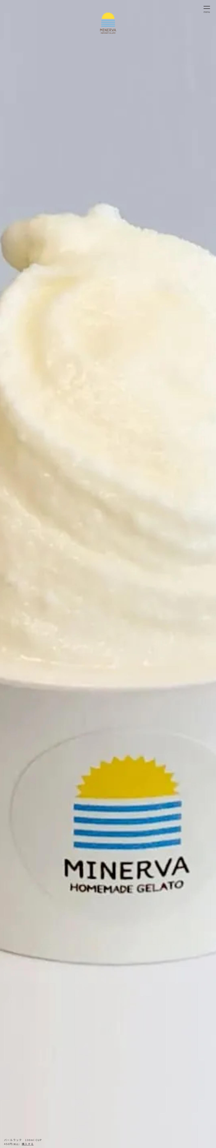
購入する (28, 1144)
